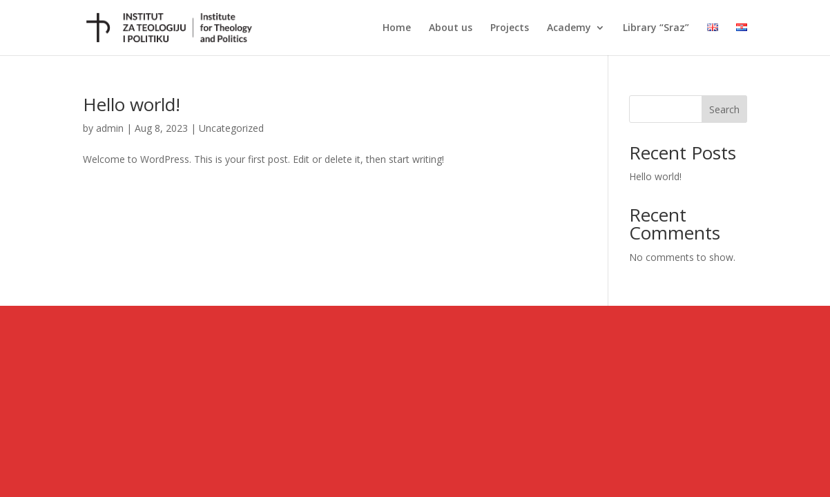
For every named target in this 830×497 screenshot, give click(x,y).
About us (450, 28)
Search (724, 109)
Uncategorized (231, 128)
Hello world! (131, 104)
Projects (509, 28)
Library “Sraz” (656, 28)
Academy (569, 28)
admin (110, 128)
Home (397, 28)
